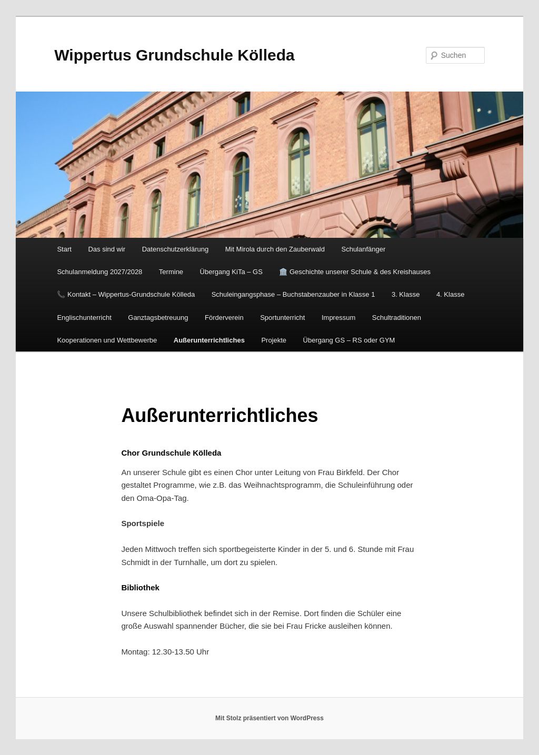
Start (64, 249)
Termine (171, 272)
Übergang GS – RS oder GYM (349, 340)
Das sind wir (106, 249)
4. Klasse (450, 294)
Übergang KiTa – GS (231, 272)
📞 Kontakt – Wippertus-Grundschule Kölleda (126, 294)
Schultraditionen (396, 317)
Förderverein (224, 317)
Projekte (273, 340)
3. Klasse (406, 294)
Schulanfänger (363, 249)
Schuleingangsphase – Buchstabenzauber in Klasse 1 (293, 294)
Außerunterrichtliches (209, 340)
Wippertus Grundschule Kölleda (174, 55)
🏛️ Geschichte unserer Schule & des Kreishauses (355, 272)
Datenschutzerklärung (175, 249)
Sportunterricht (282, 317)
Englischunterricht (84, 317)
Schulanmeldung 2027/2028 (99, 272)
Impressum (338, 317)
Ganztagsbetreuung (158, 317)
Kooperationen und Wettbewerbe (107, 340)
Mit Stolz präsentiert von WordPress (269, 718)
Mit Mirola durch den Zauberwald (275, 249)
